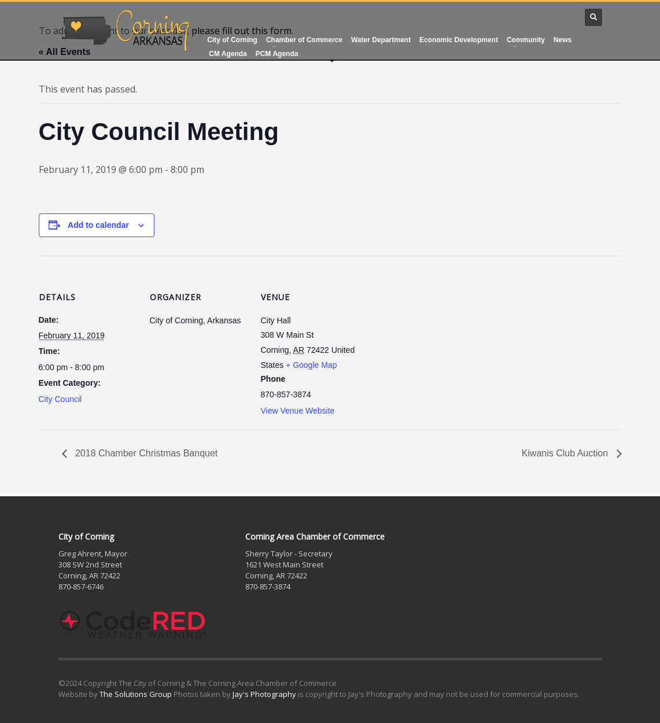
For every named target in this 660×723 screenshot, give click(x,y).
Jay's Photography (264, 694)
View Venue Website (298, 410)
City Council (60, 399)
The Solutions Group (135, 694)
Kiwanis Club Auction (566, 453)
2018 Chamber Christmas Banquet (145, 453)
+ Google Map (311, 365)
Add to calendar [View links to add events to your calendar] (98, 225)
